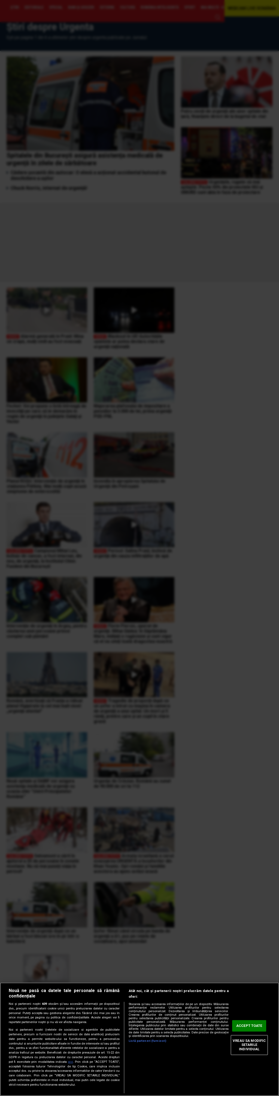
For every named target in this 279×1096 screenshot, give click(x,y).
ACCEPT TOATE (249, 1026)
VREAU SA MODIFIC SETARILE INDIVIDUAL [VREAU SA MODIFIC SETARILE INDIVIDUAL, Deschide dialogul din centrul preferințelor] (249, 1045)
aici (70, 1062)
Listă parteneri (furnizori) (147, 1041)
